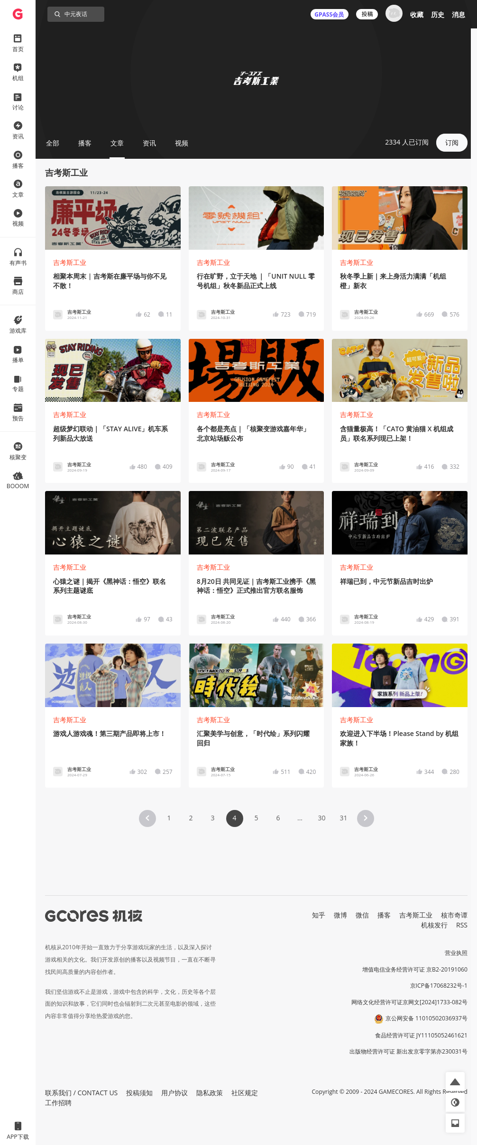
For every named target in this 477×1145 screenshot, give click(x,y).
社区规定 (244, 1092)
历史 (437, 14)
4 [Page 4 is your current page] (234, 817)
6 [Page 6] (278, 817)
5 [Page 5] (256, 817)
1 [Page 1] (169, 817)
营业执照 (456, 953)
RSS (462, 924)
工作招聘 (58, 1102)
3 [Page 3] (212, 817)
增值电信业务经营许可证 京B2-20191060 (415, 969)
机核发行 (434, 924)
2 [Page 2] (191, 817)
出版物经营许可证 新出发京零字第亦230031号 (408, 1051)
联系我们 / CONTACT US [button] (81, 1092)
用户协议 (174, 1092)
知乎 (318, 914)
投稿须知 (139, 1092)
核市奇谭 (454, 914)
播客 (384, 914)
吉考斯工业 (69, 262)
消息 (458, 14)
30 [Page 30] (321, 817)
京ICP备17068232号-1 (439, 985)
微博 (340, 914)
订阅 (452, 142)
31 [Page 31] (343, 817)
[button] (147, 818)
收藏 (416, 14)
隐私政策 (209, 1092)
